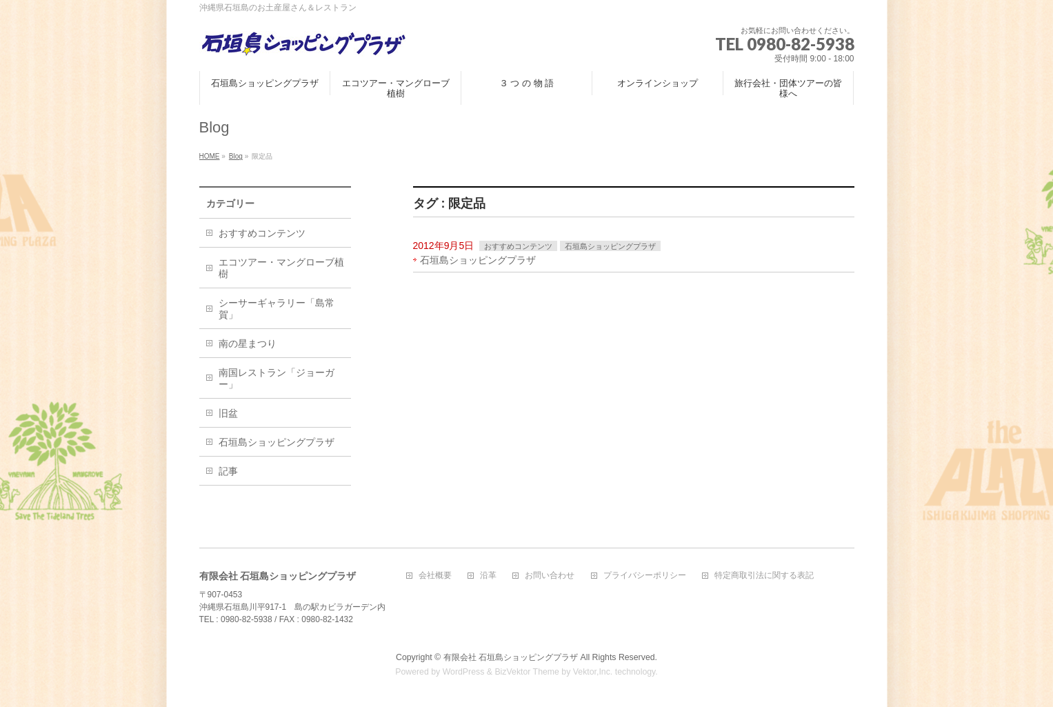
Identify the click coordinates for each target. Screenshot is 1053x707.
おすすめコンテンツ (518, 246)
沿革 (488, 575)
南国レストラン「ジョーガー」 (276, 378)
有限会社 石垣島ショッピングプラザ (510, 657)
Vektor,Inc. (593, 672)
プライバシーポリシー (644, 575)
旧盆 (228, 413)
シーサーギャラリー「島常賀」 (276, 308)
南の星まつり (248, 343)
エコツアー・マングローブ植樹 (281, 268)
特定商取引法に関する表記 (764, 575)
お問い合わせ (549, 575)
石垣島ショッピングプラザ (610, 246)
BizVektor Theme (526, 672)
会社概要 (435, 575)
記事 (228, 471)
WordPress (464, 672)
